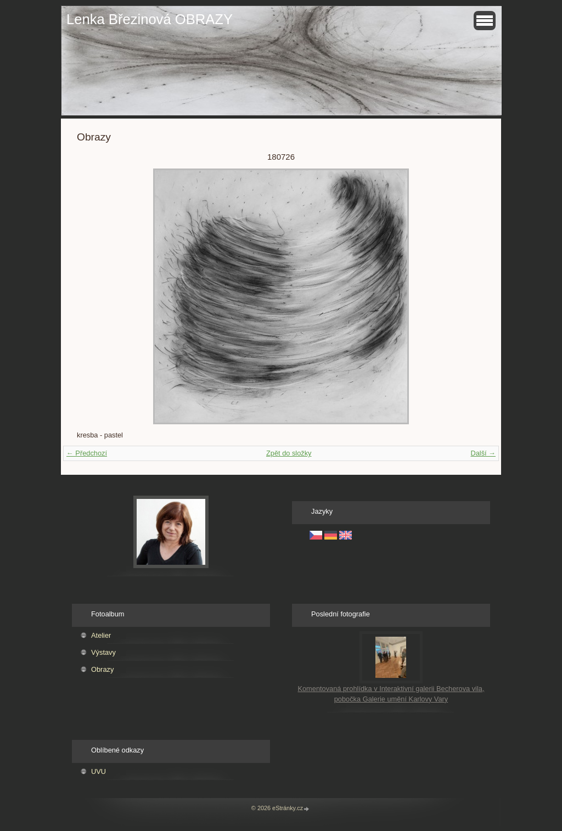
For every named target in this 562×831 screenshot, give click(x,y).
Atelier (101, 635)
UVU (98, 771)
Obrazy (102, 669)
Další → (483, 453)
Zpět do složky (289, 453)
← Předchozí (86, 453)
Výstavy (103, 652)
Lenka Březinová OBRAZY (149, 19)
